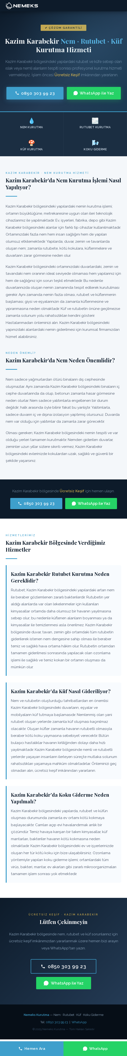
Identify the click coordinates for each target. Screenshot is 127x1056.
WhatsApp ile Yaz (93, 93)
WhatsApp (79, 1022)
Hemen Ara (31, 1049)
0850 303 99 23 (35, 93)
